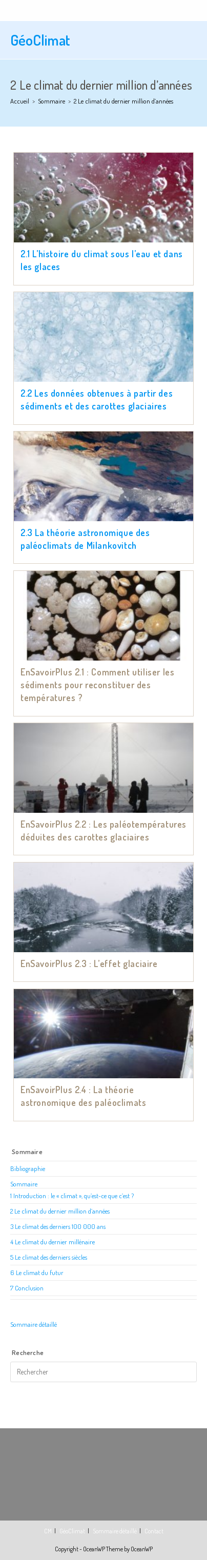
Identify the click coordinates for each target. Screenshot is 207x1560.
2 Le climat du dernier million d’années (60, 1211)
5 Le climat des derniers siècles (48, 1257)
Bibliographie (27, 1168)
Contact (153, 1531)
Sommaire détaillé (33, 1324)
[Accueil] (19, 101)
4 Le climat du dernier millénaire (52, 1242)
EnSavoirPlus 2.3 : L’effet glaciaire (89, 963)
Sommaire (23, 1184)
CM (48, 1531)
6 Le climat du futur (37, 1272)
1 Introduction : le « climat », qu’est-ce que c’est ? (72, 1196)
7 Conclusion (27, 1288)
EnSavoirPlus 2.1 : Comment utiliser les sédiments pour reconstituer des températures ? (97, 684)
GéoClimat (40, 40)
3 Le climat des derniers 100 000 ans (58, 1226)
